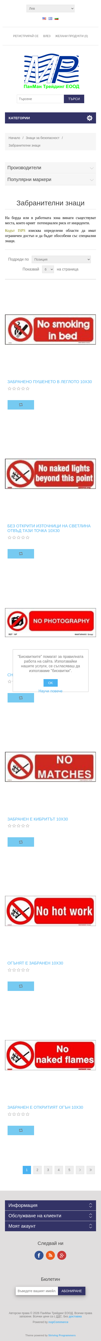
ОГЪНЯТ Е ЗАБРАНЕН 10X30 (35, 963)
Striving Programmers (62, 1335)
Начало (14, 138)
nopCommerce (58, 1322)
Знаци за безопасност (42, 138)
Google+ (61, 1255)
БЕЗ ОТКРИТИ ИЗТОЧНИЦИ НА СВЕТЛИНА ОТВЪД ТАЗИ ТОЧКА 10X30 (49, 528)
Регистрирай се (26, 36)
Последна (91, 1170)
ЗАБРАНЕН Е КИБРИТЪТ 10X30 (37, 819)
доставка (75, 1316)
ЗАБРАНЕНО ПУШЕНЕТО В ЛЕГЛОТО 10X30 (49, 382)
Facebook (39, 1255)
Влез (47, 36)
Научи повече (50, 691)
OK (50, 683)
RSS (50, 1255)
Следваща (80, 1170)
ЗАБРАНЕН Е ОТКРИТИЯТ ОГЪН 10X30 (45, 1107)
